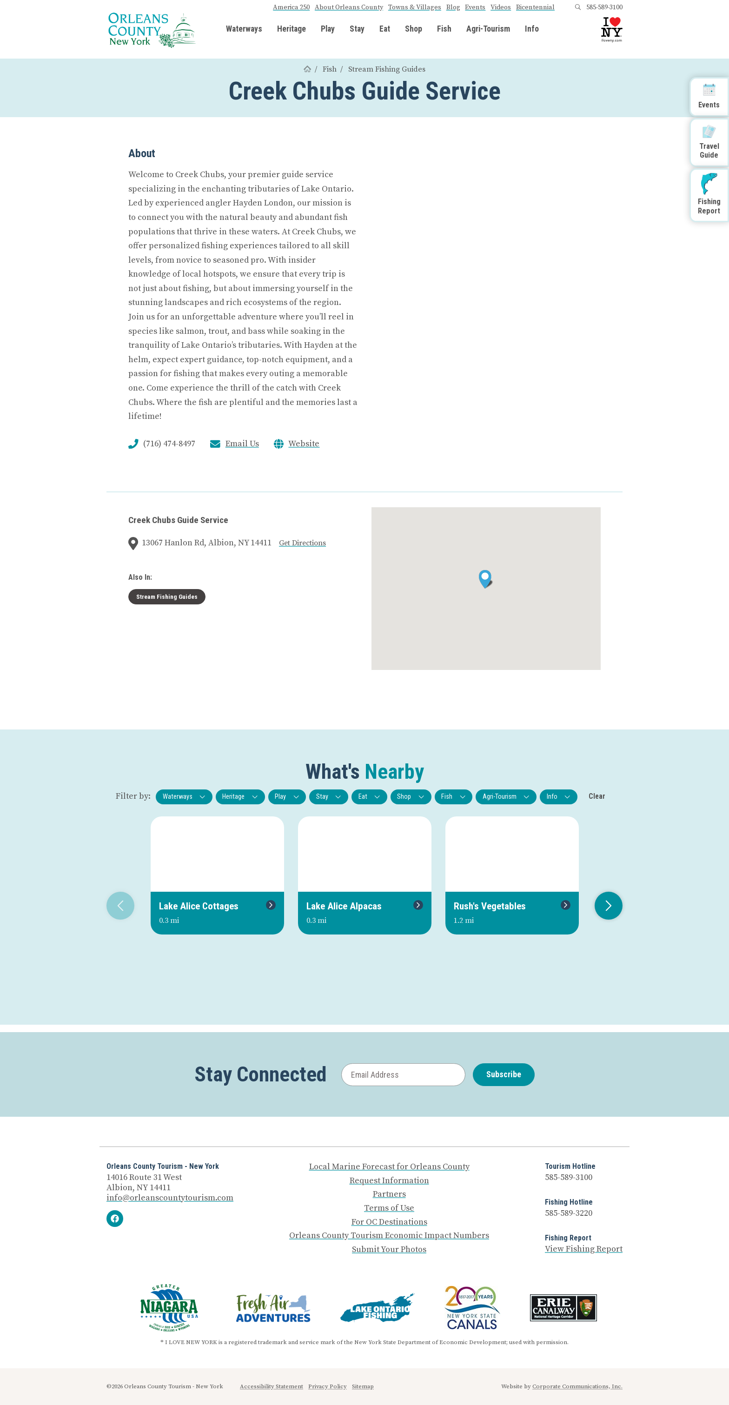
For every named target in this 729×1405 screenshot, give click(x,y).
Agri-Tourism (488, 29)
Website (303, 444)
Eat (384, 29)
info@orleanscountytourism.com (169, 1198)
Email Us (242, 444)
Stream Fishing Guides (386, 69)
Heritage (291, 29)
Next (605, 905)
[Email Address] (403, 1074)
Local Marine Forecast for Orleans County (389, 1167)
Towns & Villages (414, 7)
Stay (357, 29)
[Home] (307, 69)
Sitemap (363, 1386)
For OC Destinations (389, 1222)
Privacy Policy (327, 1386)
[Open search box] (578, 7)
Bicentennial (535, 7)
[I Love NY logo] (612, 30)
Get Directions (302, 543)
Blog (453, 7)
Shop (413, 29)
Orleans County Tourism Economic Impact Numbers (389, 1236)
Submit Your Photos (389, 1250)
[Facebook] (114, 1218)
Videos (500, 7)
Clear (597, 796)
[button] (486, 579)
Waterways (244, 29)
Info (532, 29)
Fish (444, 29)
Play (328, 29)
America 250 (291, 7)
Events (475, 7)
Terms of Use (389, 1208)
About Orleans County (349, 7)
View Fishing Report (584, 1249)
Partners (389, 1194)
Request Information (389, 1181)
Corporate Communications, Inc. (577, 1386)
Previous (116, 905)
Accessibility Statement (271, 1386)
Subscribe (503, 1074)
